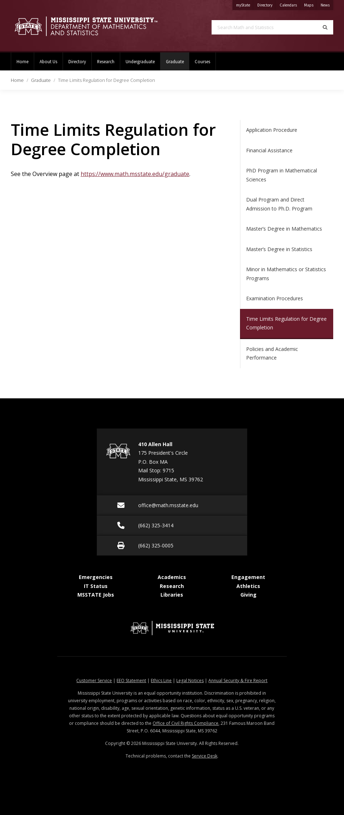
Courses (202, 61)
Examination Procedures (274, 298)
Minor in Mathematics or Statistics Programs (286, 274)
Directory (266, 4)
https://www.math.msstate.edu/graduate (135, 174)
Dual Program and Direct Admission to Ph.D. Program (279, 204)
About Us (48, 61)
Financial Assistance (269, 150)
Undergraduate (140, 61)
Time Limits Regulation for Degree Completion (286, 323)
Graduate (177, 58)
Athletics (248, 586)
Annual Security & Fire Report (237, 680)
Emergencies (96, 577)
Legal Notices (190, 680)
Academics (172, 577)
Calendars (290, 4)
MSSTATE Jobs (95, 594)
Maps (310, 4)
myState (245, 4)
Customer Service (94, 680)
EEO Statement (131, 680)
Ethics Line (161, 680)
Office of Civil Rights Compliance (185, 723)
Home (22, 61)
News (327, 4)
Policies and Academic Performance (272, 353)
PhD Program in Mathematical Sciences (281, 175)
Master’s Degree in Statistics (279, 249)
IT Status (96, 586)
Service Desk (204, 756)
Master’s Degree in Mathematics (284, 228)
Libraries (171, 594)
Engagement (248, 577)
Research (105, 61)
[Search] (325, 27)
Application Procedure (271, 129)
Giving (248, 594)
